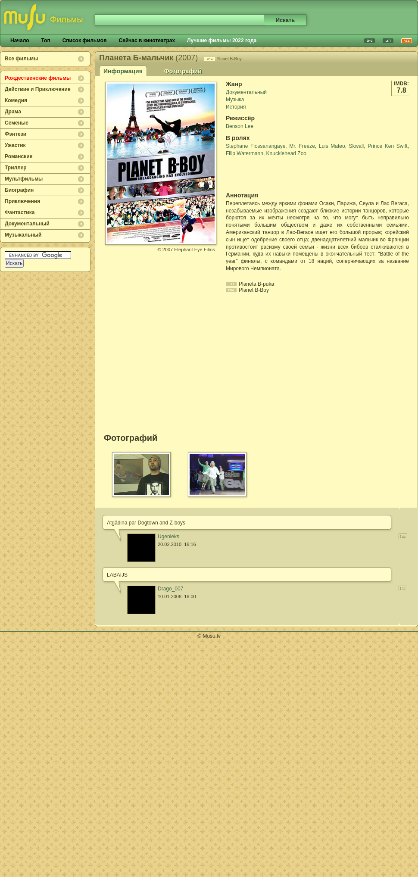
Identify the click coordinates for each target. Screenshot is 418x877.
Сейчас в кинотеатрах (147, 40)
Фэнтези (15, 134)
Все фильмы (21, 59)
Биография (19, 190)
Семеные (16, 123)
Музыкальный (23, 235)
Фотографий (183, 71)
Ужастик (15, 145)
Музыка (235, 100)
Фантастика (19, 212)
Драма (13, 112)
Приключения (22, 201)
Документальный (27, 224)
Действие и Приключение (38, 89)
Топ (45, 40)
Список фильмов (84, 40)
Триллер (16, 168)
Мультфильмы (24, 179)
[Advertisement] (276, 174)
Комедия (16, 100)
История (236, 107)
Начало (19, 40)
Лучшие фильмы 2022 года (221, 40)
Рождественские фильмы (38, 78)
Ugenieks (168, 537)
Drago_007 (170, 589)
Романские (18, 156)
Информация (123, 71)
